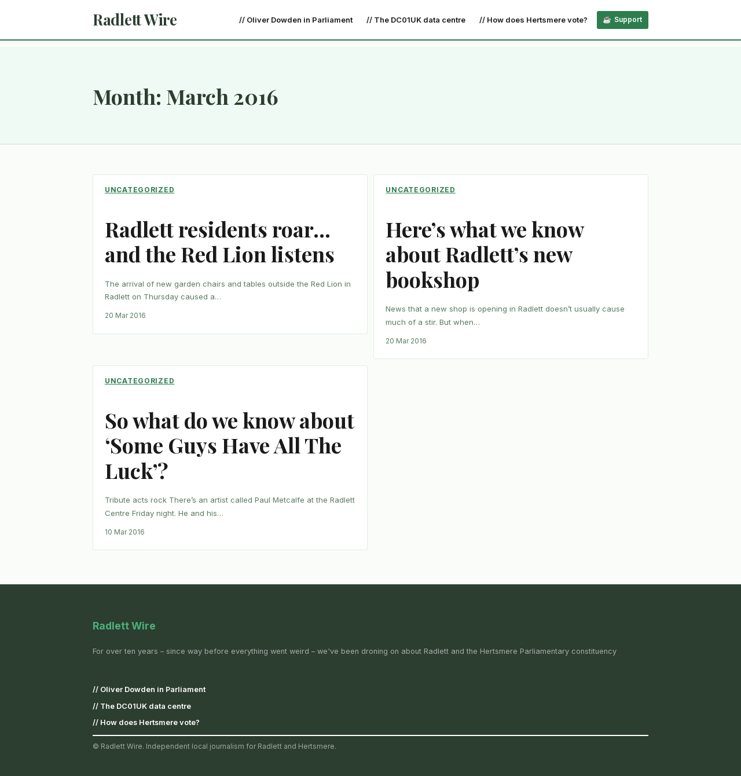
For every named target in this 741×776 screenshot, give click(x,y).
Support (628, 19)
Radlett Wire (135, 19)
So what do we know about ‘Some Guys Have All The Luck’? (229, 445)
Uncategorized (139, 189)
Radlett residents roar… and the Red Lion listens (220, 241)
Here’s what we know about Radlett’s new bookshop (485, 254)
